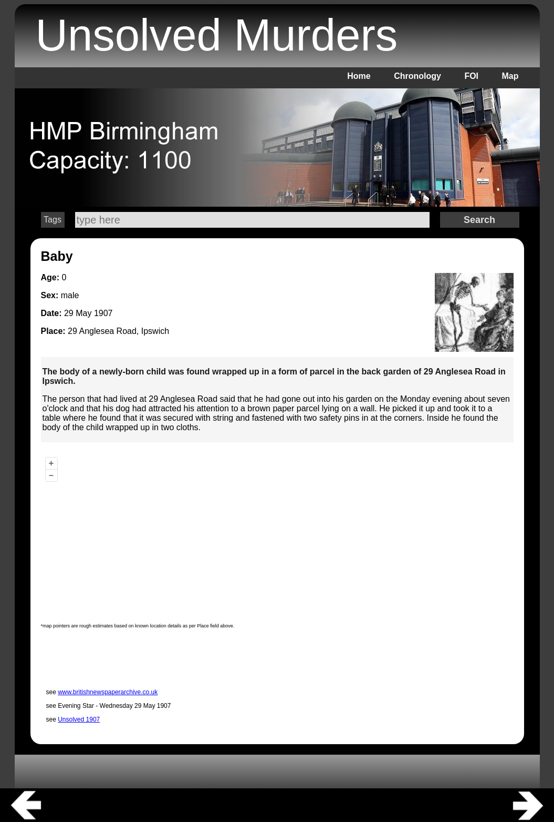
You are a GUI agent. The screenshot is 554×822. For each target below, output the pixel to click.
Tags (52, 219)
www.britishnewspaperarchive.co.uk (108, 692)
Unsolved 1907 (79, 719)
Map (510, 76)
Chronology (417, 76)
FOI (471, 76)
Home (358, 76)
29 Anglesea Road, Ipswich (118, 331)
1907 (103, 313)
